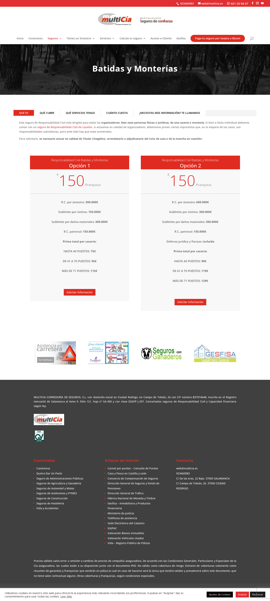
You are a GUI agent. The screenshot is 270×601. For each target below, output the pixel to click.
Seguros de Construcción (52, 498)
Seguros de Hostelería (50, 503)
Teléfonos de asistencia (122, 518)
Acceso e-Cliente (161, 38)
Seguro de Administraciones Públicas (59, 478)
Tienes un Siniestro (79, 38)
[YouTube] (262, 3)
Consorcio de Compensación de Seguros (133, 478)
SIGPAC (112, 528)
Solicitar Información (80, 292)
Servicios (105, 38)
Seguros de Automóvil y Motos (55, 488)
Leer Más (66, 596)
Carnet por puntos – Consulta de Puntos (133, 468)
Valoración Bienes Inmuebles (126, 533)
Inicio (20, 38)
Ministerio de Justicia (121, 513)
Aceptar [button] (242, 594)
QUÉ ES (23, 113)
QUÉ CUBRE (47, 113)
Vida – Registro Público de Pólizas (129, 543)
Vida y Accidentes (47, 508)
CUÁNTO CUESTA (117, 113)
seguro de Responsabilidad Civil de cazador (64, 127)
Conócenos (35, 38)
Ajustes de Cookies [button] (220, 594)
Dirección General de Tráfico (125, 493)
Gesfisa (181, 38)
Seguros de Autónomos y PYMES (56, 493)
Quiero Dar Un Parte (49, 473)
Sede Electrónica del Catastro (126, 523)
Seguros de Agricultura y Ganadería (58, 483)
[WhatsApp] (237, 3)
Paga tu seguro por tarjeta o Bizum (217, 38)
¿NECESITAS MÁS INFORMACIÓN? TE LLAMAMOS (169, 113)
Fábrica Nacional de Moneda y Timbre (131, 498)
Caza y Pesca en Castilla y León (127, 473)
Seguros (53, 38)
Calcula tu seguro (131, 38)
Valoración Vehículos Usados (126, 538)
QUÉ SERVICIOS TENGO (80, 113)
